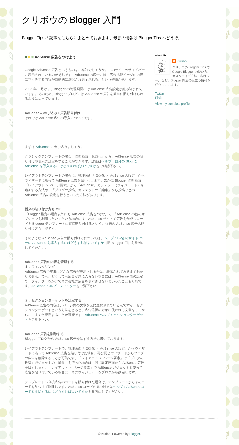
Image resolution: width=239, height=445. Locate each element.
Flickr (158, 97)
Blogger (134, 434)
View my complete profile (172, 103)
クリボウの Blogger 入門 (71, 20)
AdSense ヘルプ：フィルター (53, 286)
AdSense (42, 147)
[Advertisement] (51, 131)
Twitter (159, 93)
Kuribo (182, 61)
